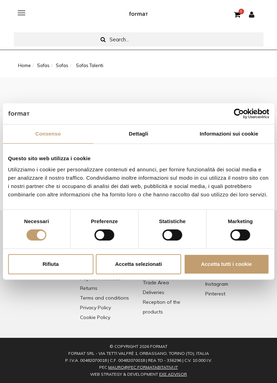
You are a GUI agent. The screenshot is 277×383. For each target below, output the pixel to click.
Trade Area (156, 282)
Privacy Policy (95, 307)
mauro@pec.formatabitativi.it (143, 367)
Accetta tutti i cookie (226, 264)
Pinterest (215, 294)
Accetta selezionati (138, 264)
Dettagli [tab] (138, 134)
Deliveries (153, 292)
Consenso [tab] (48, 134)
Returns (88, 288)
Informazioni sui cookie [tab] (229, 134)
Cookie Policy (95, 317)
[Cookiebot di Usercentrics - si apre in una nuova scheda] (238, 113)
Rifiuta (51, 264)
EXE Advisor (173, 374)
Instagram (216, 284)
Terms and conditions (104, 298)
